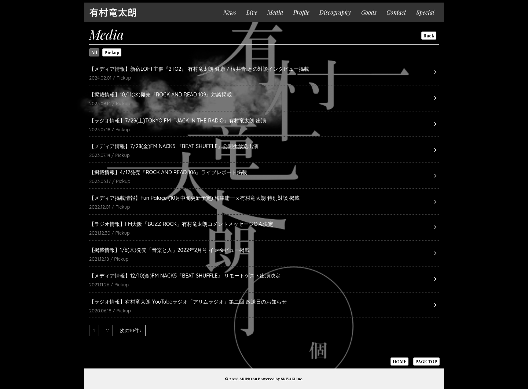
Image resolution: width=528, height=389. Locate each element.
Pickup (111, 52)
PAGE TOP (426, 361)
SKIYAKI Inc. (291, 378)
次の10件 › (131, 330)
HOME (399, 361)
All (94, 52)
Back (428, 35)
